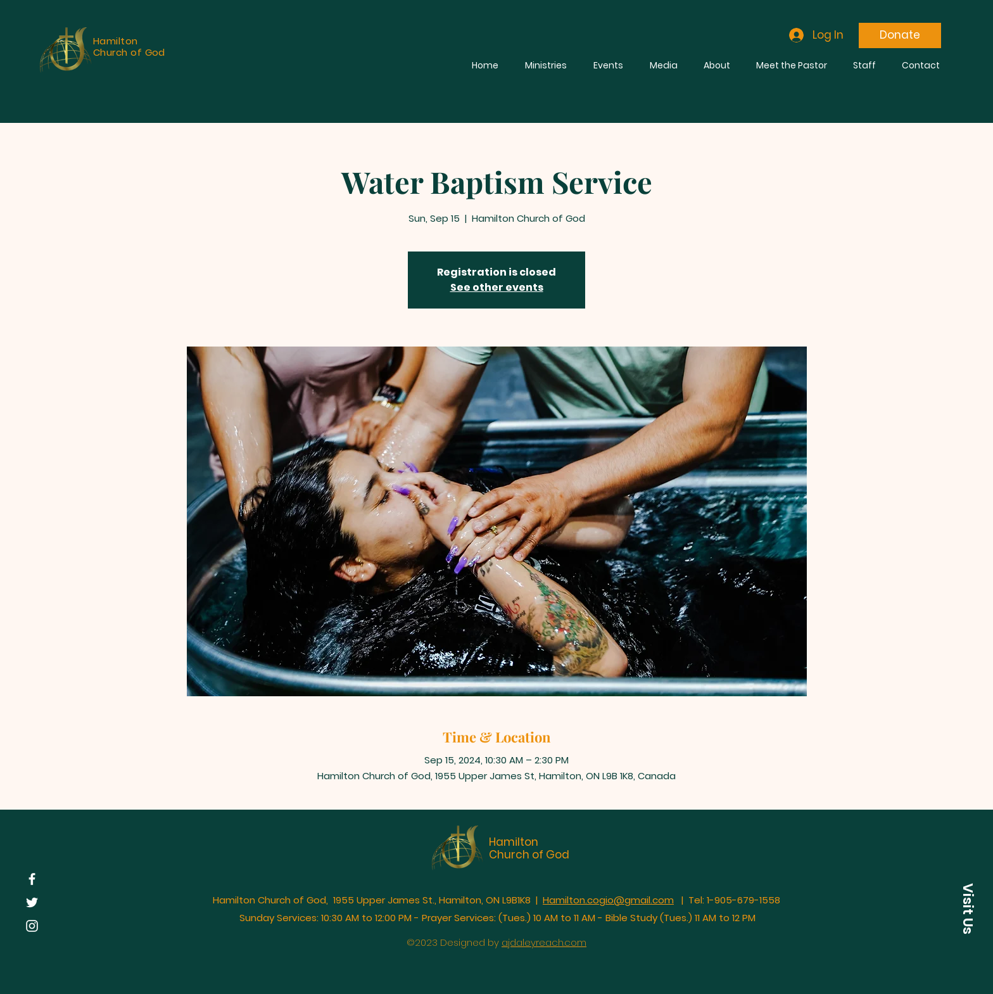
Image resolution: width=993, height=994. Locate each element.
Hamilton (513, 842)
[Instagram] (32, 926)
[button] (967, 908)
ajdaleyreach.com (544, 942)
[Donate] (900, 35)
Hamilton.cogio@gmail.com (608, 900)
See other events (496, 287)
